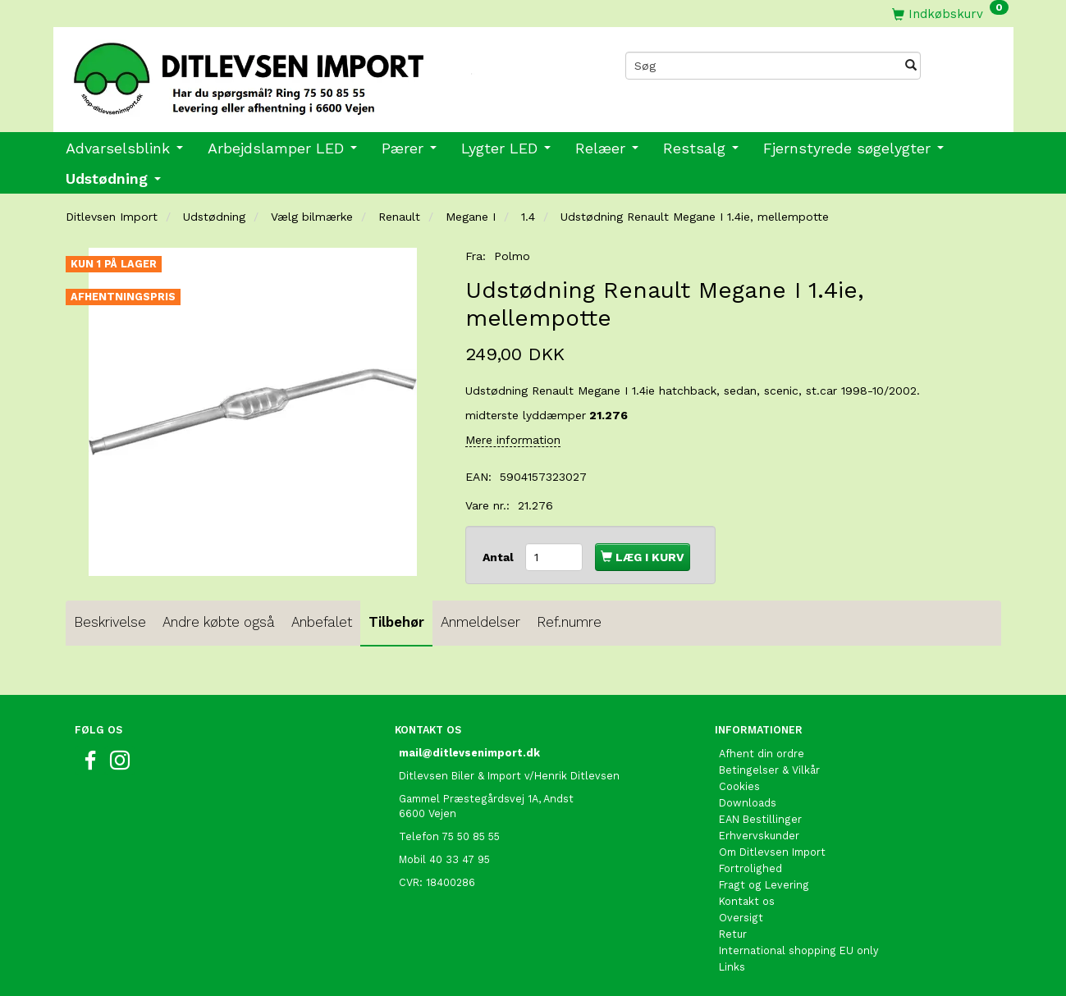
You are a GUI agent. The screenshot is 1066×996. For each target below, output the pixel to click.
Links (732, 967)
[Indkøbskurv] (950, 13)
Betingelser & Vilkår (769, 770)
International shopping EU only (799, 950)
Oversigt (741, 917)
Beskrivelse (110, 622)
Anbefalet (321, 622)
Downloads (747, 803)
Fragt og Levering (764, 885)
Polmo (512, 256)
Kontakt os (747, 901)
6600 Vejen (427, 813)
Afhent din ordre (761, 753)
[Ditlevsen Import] (293, 73)
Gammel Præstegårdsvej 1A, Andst (486, 799)
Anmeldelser (480, 622)
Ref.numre (569, 622)
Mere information (512, 439)
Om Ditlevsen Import (772, 852)
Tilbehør (396, 622)
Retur (733, 934)
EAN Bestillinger (760, 819)
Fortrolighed (750, 868)
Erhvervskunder (759, 835)
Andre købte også (218, 622)
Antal (500, 557)
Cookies (739, 786)
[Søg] (911, 65)
